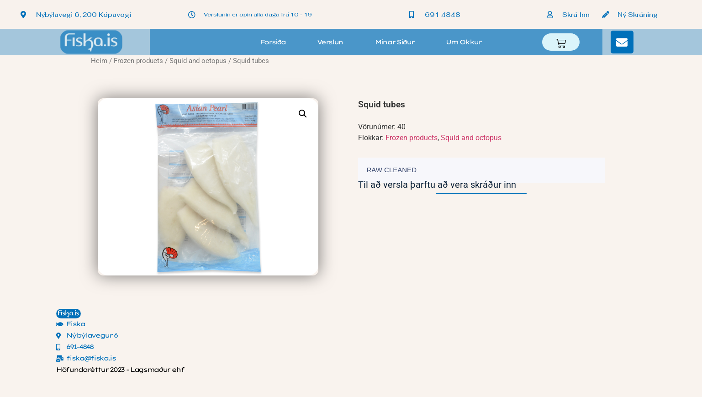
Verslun (330, 42)
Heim (99, 61)
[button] (303, 114)
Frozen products (138, 61)
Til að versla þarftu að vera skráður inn (437, 184)
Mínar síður (394, 42)
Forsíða (272, 42)
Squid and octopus (198, 61)
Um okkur (463, 42)
